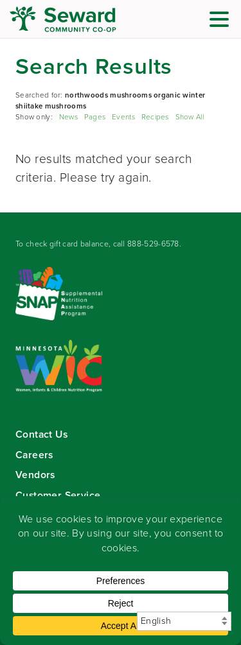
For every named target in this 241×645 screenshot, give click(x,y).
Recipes (155, 117)
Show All (189, 117)
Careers (34, 454)
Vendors (35, 474)
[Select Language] (184, 621)
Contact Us (41, 434)
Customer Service (57, 495)
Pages (94, 117)
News (68, 117)
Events (123, 117)
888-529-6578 (153, 244)
